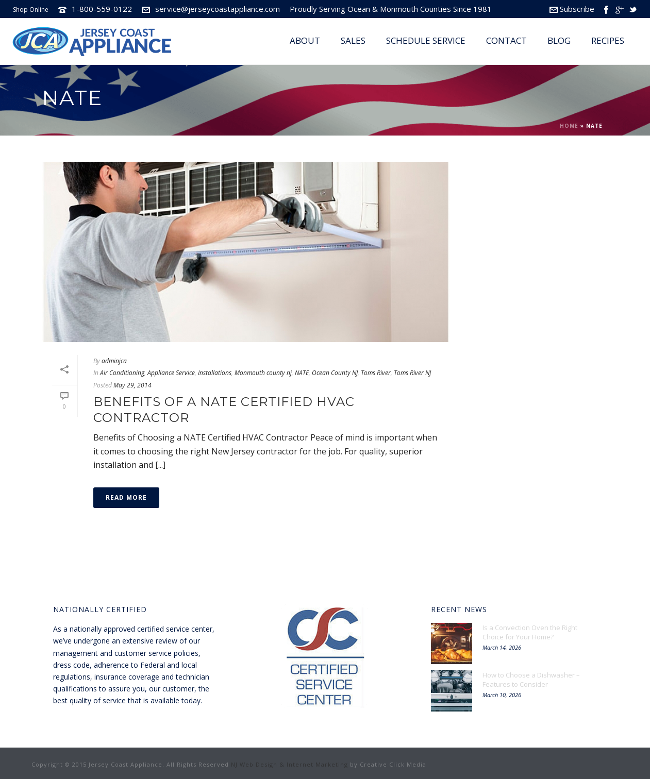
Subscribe (571, 9)
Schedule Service (425, 40)
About (305, 40)
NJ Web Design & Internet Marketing (289, 764)
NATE (302, 372)
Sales (353, 40)
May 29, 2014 (132, 385)
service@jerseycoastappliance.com (217, 9)
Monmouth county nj (263, 372)
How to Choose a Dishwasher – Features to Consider (531, 679)
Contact (506, 40)
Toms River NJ (412, 372)
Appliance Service (171, 372)
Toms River (376, 372)
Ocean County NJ (335, 372)
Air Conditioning (122, 372)
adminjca (114, 361)
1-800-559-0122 (102, 9)
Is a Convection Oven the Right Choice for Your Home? (529, 632)
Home (569, 125)
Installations (214, 372)
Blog (559, 40)
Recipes (607, 40)
